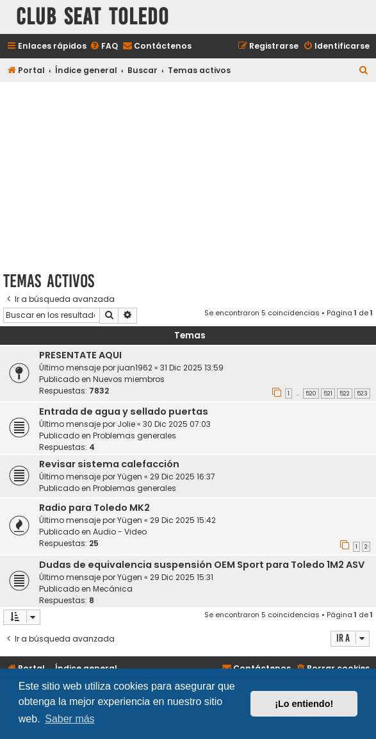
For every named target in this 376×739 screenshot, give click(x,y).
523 (362, 393)
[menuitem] (104, 46)
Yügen (129, 476)
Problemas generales (134, 435)
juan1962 (134, 367)
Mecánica (113, 588)
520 (311, 393)
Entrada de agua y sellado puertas (123, 411)
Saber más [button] (69, 718)
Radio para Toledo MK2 (94, 507)
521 (327, 393)
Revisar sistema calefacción (109, 464)
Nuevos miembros (129, 379)
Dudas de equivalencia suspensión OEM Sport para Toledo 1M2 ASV (201, 564)
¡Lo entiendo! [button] (304, 704)
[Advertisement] (188, 174)
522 (344, 393)
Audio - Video (120, 531)
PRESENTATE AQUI (80, 355)
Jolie (126, 424)
